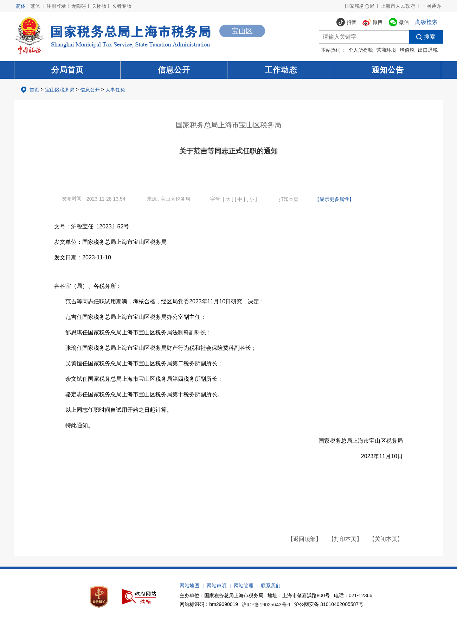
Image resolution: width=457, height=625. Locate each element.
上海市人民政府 (398, 6)
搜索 (422, 37)
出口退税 (428, 50)
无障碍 (78, 6)
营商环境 (386, 50)
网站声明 (216, 585)
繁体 (35, 6)
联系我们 (271, 585)
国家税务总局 (359, 6)
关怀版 (99, 6)
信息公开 (174, 69)
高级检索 (426, 22)
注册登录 (56, 6)
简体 (21, 6)
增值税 (407, 50)
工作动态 (281, 69)
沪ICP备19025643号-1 (266, 604)
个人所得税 (360, 50)
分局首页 (67, 69)
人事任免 (115, 90)
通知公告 (388, 69)
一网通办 (431, 6)
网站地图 (189, 585)
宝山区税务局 (60, 90)
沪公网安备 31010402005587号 (328, 604)
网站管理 (243, 585)
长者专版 (121, 6)
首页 (34, 90)
